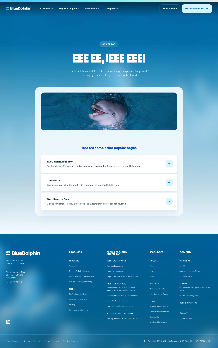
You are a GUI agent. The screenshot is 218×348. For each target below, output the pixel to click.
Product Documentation (159, 312)
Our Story (183, 266)
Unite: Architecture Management (82, 276)
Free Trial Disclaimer (71, 341)
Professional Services (77, 294)
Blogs (152, 266)
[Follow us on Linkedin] (8, 321)
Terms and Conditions (32, 341)
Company (110, 8)
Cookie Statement (52, 341)
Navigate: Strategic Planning (80, 282)
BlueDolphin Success (158, 322)
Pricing (72, 305)
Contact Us (184, 313)
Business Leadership (115, 266)
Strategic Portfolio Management (120, 306)
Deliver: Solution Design (79, 271)
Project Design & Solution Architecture (122, 277)
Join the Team (185, 308)
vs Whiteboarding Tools (189, 296)
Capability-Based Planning (117, 301)
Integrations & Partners (78, 310)
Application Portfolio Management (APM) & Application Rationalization (121, 289)
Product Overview (76, 266)
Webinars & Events (157, 289)
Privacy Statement (13, 341)
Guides (152, 276)
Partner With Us (186, 318)
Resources (91, 8)
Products (45, 8)
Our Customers (186, 276)
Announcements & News (190, 271)
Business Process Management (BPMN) (122, 296)
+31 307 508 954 (14, 282)
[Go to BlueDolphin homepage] (23, 253)
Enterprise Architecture (116, 271)
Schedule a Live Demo (159, 294)
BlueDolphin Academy (78, 299)
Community (154, 317)
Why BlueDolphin (68, 8)
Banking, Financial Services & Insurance (123, 319)
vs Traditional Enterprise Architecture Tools (195, 289)
